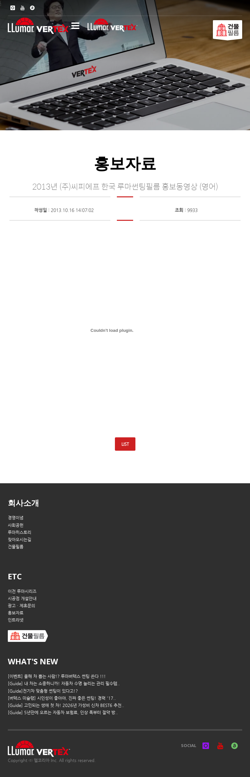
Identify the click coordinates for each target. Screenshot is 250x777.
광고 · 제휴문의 (21, 605)
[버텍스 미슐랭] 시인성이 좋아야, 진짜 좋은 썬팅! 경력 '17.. (62, 698)
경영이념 (15, 517)
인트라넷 (15, 619)
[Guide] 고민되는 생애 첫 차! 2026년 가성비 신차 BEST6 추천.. (66, 705)
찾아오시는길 (19, 539)
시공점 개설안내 (22, 598)
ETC (15, 576)
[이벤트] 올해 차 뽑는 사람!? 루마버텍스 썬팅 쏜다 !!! (57, 676)
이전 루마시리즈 (22, 591)
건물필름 (15, 546)
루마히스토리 (19, 532)
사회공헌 (15, 525)
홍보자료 (15, 612)
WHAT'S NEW (33, 661)
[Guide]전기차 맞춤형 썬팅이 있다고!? (43, 690)
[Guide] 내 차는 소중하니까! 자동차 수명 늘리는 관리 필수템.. (64, 683)
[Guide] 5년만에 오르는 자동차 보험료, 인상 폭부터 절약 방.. (63, 712)
